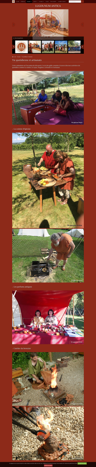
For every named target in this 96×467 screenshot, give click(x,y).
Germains (41, 1)
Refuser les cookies (48, 465)
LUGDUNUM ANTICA (48, 6)
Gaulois (34, 1)
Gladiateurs (23, 1)
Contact (47, 1)
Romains (28, 1)
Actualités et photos (62, 1)
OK (82, 1)
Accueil (17, 1)
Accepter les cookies (82, 463)
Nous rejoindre (53, 1)
